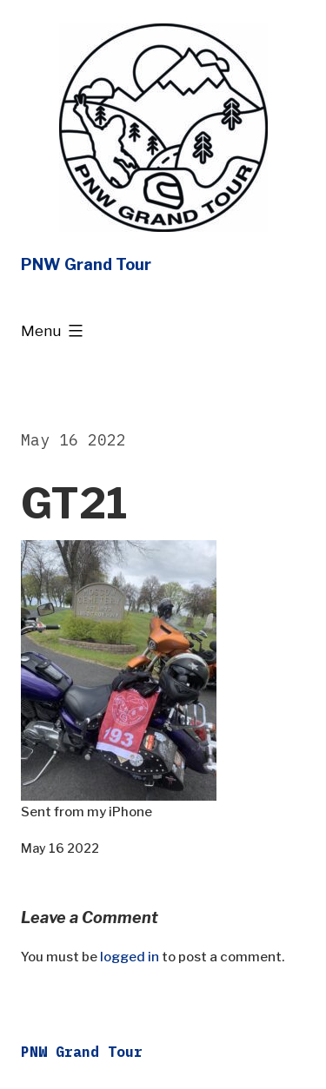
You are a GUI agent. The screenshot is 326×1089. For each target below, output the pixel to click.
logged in (129, 957)
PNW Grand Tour (86, 264)
